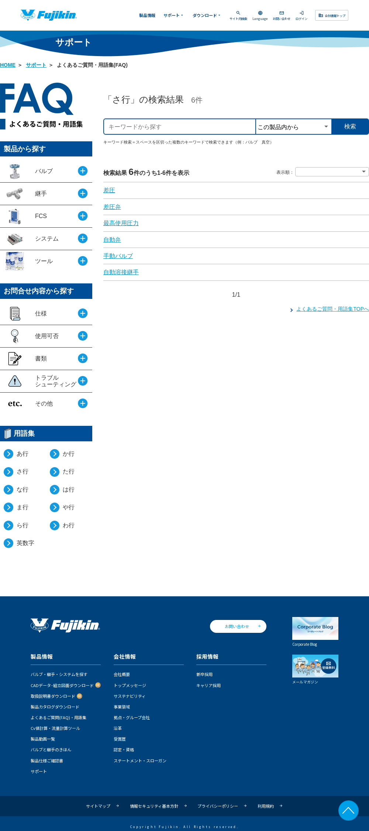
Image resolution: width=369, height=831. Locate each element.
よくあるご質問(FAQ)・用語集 (58, 717)
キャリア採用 (208, 685)
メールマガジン (315, 670)
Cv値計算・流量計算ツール (55, 728)
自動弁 (112, 240)
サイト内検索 (238, 15)
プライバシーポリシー (217, 806)
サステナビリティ (130, 696)
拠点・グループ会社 (132, 717)
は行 (69, 489)
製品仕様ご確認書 (47, 760)
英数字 (25, 543)
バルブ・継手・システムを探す (59, 674)
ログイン (301, 15)
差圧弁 (112, 207)
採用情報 (207, 656)
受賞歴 (120, 739)
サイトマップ (98, 806)
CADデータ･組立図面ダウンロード (62, 685)
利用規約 (266, 806)
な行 (22, 489)
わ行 (69, 525)
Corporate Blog (315, 632)
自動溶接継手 (121, 272)
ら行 (22, 525)
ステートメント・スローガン (140, 760)
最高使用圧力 (121, 223)
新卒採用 (204, 674)
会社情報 (125, 656)
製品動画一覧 (43, 739)
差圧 (109, 190)
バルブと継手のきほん (51, 749)
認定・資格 (124, 749)
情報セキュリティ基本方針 (154, 806)
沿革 (118, 728)
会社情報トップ (331, 15)
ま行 (22, 507)
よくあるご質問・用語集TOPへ (332, 309)
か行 (69, 454)
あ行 (22, 454)
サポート (173, 15)
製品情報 (147, 15)
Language (260, 15)
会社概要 (122, 674)
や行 (69, 507)
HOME (7, 65)
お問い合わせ (281, 15)
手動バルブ (118, 256)
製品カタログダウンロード (55, 707)
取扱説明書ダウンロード (53, 696)
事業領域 (122, 707)
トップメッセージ (130, 685)
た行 (69, 471)
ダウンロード (207, 15)
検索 (350, 126)
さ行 (22, 471)
